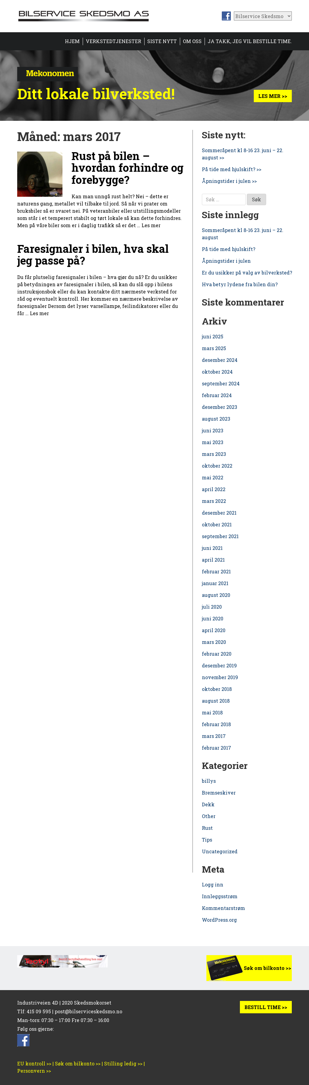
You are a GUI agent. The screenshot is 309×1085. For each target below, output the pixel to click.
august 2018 (216, 701)
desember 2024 (219, 360)
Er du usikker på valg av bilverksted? (247, 272)
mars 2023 (214, 454)
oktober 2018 (217, 689)
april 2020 (213, 630)
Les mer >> (272, 96)
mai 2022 (212, 477)
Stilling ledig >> (123, 1063)
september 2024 (221, 383)
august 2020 (216, 595)
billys (209, 781)
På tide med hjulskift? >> (231, 169)
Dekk (208, 804)
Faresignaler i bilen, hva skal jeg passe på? (93, 254)
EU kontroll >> (34, 1063)
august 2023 (216, 418)
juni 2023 (212, 430)
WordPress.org (219, 920)
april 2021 (213, 560)
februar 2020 (216, 654)
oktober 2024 (217, 371)
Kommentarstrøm (223, 908)
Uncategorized (219, 851)
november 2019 (220, 677)
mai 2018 (212, 712)
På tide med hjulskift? (228, 249)
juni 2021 (212, 548)
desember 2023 (219, 407)
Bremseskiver (219, 792)
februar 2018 (216, 724)
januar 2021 (215, 583)
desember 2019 (219, 665)
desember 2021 (219, 513)
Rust (207, 828)
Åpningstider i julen (226, 261)
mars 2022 (214, 501)
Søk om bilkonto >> (267, 968)
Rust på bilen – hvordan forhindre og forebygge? (127, 168)
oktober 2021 (217, 524)
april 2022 (213, 489)
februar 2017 (216, 748)
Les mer (151, 225)
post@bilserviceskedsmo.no (88, 1011)
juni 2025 (212, 336)
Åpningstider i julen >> (229, 181)
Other (208, 816)
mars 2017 (214, 736)
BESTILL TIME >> (265, 1007)
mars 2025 (214, 348)
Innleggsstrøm (219, 896)
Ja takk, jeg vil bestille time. (250, 41)
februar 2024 (217, 395)
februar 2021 (216, 571)
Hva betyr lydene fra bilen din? (240, 284)
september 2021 (220, 536)
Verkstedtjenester (113, 41)
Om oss (192, 41)
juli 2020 (212, 607)
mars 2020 (214, 642)
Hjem (72, 41)
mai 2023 (212, 442)
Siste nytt (162, 41)
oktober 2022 (217, 466)
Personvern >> (34, 1071)
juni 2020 (212, 618)
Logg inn (212, 884)
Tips (207, 839)
